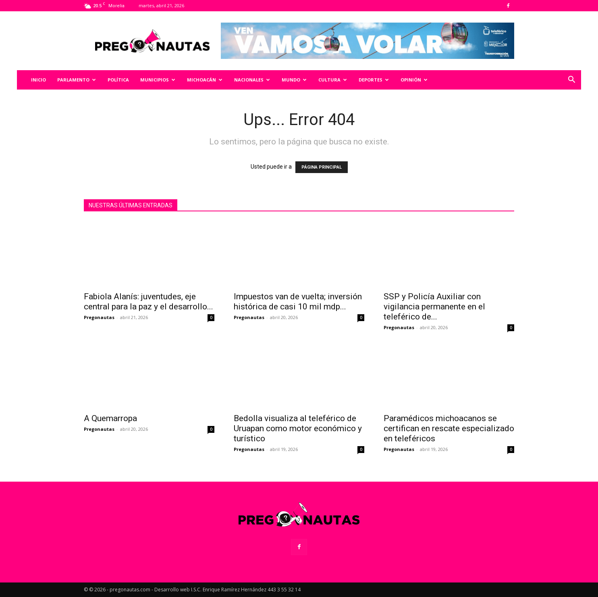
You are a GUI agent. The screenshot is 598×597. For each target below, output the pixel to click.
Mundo (294, 80)
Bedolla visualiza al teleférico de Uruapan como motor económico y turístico (298, 428)
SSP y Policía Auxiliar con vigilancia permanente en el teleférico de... (434, 306)
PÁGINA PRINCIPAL (321, 167)
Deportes (374, 80)
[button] (571, 80)
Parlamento (76, 80)
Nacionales (252, 80)
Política (118, 80)
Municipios (157, 80)
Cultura (332, 80)
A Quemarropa (110, 418)
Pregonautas (99, 317)
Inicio (38, 80)
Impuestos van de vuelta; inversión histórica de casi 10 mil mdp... (298, 301)
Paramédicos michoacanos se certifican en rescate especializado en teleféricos (449, 428)
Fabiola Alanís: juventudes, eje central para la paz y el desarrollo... (148, 301)
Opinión (414, 80)
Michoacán (204, 80)
